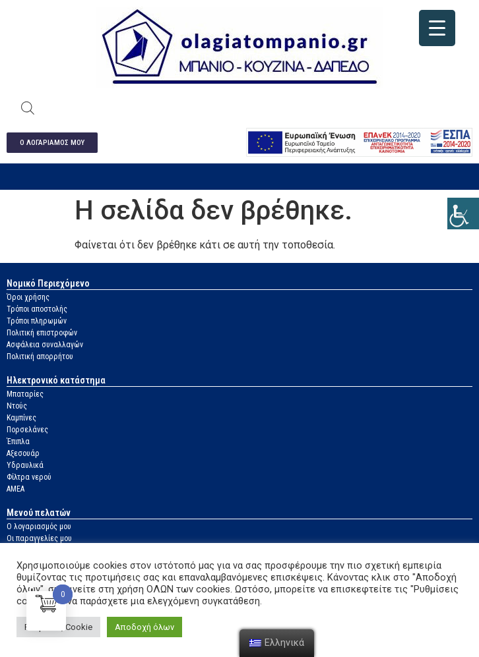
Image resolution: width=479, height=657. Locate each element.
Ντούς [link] (17, 406)
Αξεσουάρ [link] (23, 453)
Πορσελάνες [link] (27, 429)
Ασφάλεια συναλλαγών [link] (45, 344)
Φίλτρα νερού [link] (29, 477)
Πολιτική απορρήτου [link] (40, 356)
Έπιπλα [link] (18, 441)
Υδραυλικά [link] (25, 465)
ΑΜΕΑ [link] (15, 489)
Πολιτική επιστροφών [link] (42, 332)
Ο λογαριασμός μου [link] (39, 526)
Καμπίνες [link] (21, 417)
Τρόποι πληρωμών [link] (37, 321)
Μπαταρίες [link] (25, 394)
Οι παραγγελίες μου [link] (39, 538)
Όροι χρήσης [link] (28, 297)
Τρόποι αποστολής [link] (37, 309)
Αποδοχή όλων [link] (144, 627)
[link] (463, 213)
